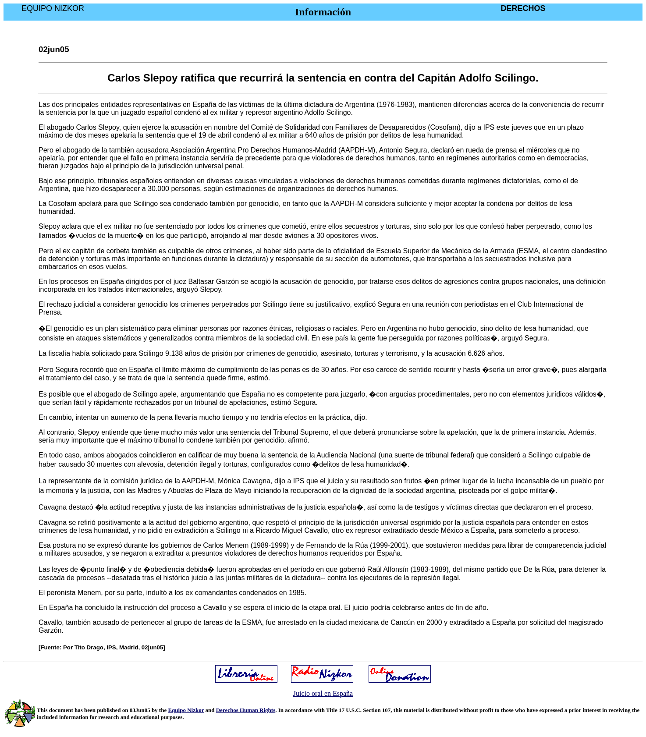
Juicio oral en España (323, 693)
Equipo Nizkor (186, 710)
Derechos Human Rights (246, 710)
